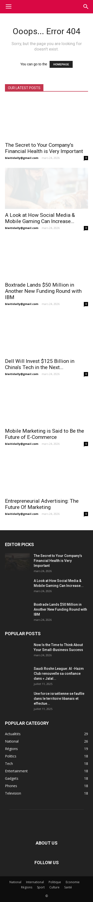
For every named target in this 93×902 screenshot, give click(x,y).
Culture (54, 887)
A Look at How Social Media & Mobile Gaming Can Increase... (40, 218)
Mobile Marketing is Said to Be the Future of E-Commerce (44, 434)
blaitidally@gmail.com (21, 158)
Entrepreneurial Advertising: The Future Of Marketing (42, 504)
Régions (26, 887)
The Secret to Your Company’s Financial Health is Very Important (44, 148)
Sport (41, 887)
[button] (86, 6)
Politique (55, 882)
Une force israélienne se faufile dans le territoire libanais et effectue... (59, 698)
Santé (68, 887)
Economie (73, 882)
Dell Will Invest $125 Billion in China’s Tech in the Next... (39, 364)
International (35, 882)
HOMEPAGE (61, 64)
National (15, 882)
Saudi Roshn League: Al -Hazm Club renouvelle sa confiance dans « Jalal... (59, 673)
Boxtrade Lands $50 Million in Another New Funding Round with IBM (43, 291)
